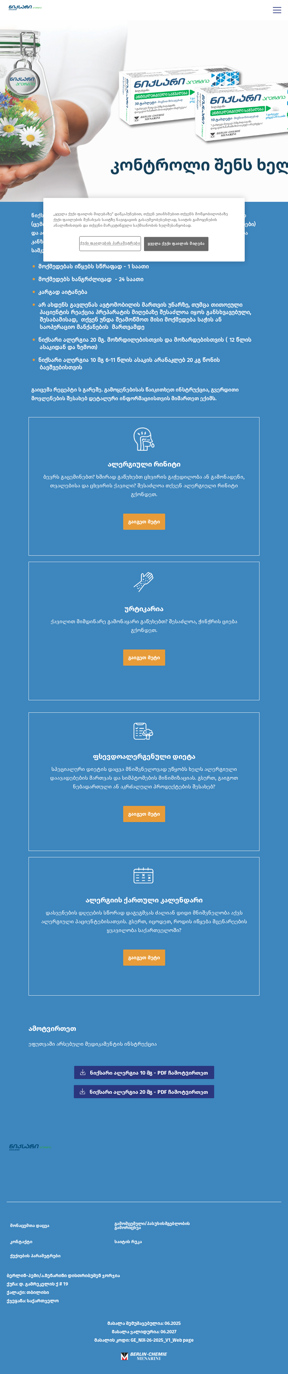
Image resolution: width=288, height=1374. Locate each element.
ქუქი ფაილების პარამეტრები (110, 243)
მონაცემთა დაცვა (29, 1226)
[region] (144, 229)
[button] (144, 522)
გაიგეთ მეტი (144, 522)
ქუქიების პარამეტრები (35, 1256)
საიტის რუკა (128, 1242)
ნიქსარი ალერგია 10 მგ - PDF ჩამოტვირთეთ (148, 1073)
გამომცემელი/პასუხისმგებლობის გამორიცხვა (152, 1226)
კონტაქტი (21, 1242)
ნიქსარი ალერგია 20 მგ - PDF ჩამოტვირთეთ (148, 1092)
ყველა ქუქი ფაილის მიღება (176, 243)
